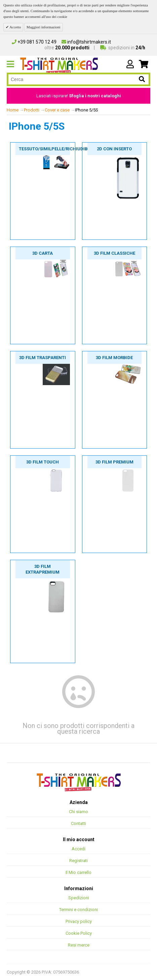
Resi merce (78, 945)
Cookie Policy (79, 933)
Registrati (78, 860)
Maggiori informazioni (44, 27)
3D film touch (42, 461)
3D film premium (114, 461)
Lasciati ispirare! (78, 95)
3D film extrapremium (43, 569)
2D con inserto (114, 148)
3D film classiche (114, 253)
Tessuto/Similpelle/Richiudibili (44, 148)
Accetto (15, 27)
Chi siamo (78, 811)
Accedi (78, 848)
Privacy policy (79, 921)
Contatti (78, 823)
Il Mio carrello (78, 872)
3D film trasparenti (42, 357)
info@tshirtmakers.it (86, 42)
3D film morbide (114, 357)
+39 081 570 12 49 (34, 42)
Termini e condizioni (78, 909)
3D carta (42, 253)
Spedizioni (78, 897)
